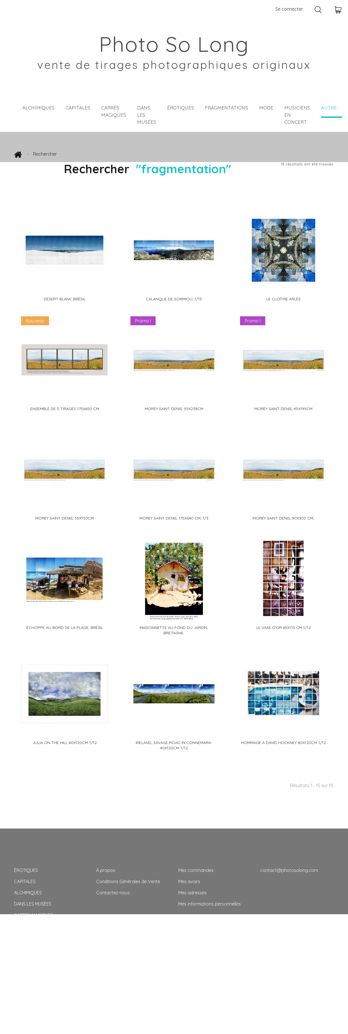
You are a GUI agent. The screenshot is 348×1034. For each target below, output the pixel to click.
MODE (266, 108)
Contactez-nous (113, 892)
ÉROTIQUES (180, 108)
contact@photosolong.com (289, 870)
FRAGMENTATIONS (226, 108)
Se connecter (289, 9)
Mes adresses (192, 892)
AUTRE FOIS (26, 971)
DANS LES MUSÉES (146, 115)
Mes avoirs (189, 881)
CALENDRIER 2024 (32, 993)
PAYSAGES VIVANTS (34, 948)
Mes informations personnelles (209, 904)
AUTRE (329, 108)
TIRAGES (22, 982)
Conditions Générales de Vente (128, 881)
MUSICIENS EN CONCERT (297, 115)
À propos (105, 870)
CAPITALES (78, 108)
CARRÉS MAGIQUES (113, 111)
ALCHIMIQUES (38, 108)
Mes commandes (196, 870)
